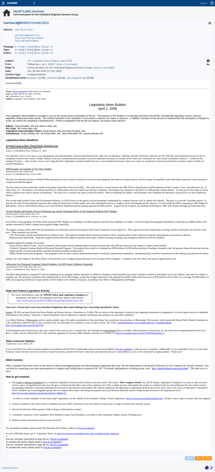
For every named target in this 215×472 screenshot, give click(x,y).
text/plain (32, 78)
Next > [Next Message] (38, 46)
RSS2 (207, 458)
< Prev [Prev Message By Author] (28, 53)
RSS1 (199, 458)
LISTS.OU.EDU (10, 468)
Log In (203, 3)
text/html (52, 78)
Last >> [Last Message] (48, 46)
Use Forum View (24, 29)
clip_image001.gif (76, 78)
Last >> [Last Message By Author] (48, 53)
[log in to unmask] (67, 64)
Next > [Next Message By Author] (38, 53)
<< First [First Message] (19, 46)
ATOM (189, 458)
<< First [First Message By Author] (19, 53)
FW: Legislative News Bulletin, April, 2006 (49, 60)
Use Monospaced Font (27, 35)
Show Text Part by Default (29, 38)
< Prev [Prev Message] (28, 46)
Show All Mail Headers (27, 40)
